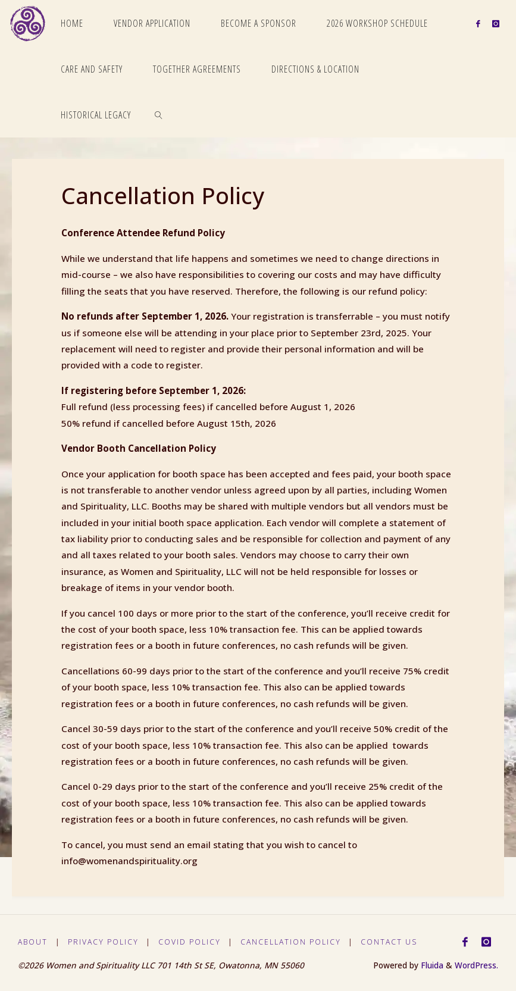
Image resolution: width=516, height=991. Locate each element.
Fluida (430, 965)
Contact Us (392, 942)
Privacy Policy (104, 942)
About (33, 942)
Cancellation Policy (293, 942)
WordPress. (476, 965)
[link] (159, 114)
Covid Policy (191, 942)
